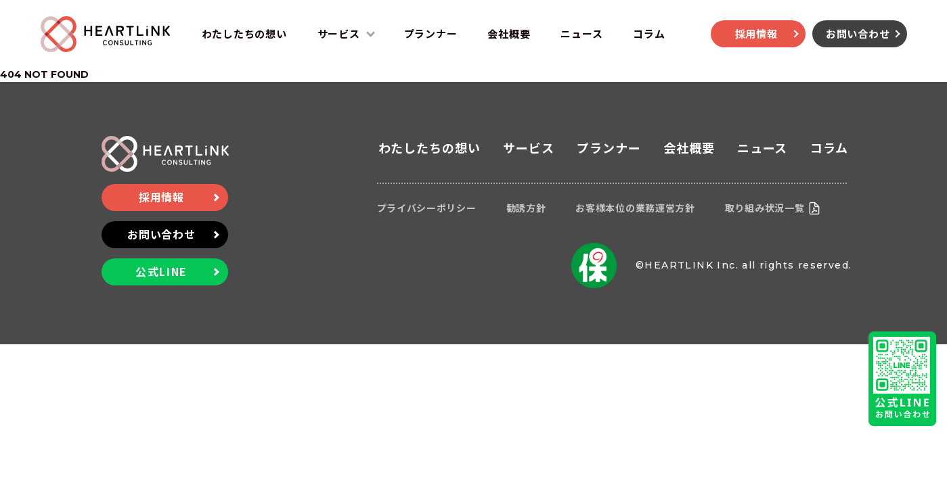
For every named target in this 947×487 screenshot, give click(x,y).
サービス (338, 33)
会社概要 (508, 33)
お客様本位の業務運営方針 (635, 207)
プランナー (431, 33)
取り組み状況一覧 (765, 207)
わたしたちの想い (244, 33)
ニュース (581, 33)
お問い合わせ (858, 33)
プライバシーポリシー (427, 207)
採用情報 (756, 33)
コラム (649, 33)
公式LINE (161, 271)
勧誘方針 (526, 207)
